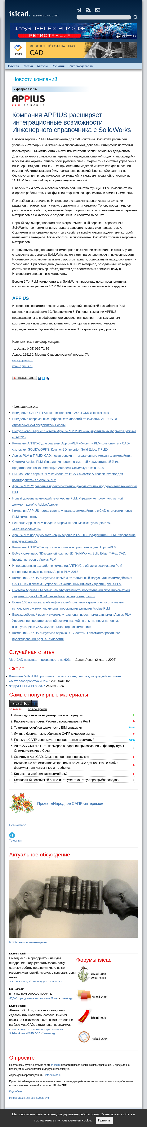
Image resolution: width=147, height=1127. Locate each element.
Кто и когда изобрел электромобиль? (41, 774)
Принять (104, 1120)
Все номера (17, 825)
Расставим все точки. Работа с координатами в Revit (52, 721)
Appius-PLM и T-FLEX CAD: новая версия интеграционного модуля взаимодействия (72, 455)
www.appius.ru (22, 366)
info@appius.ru (22, 360)
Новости (13, 66)
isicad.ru (55, 1064)
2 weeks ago (49, 1033)
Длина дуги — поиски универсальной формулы (48, 715)
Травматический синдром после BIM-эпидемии (48, 727)
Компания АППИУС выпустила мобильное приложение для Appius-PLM (64, 547)
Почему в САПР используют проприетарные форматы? (54, 740)
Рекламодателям (81, 66)
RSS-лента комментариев (28, 942)
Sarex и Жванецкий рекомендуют (28, 981)
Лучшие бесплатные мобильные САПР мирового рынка (54, 733)
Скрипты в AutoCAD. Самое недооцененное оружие (51, 757)
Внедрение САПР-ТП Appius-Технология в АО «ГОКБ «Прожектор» (60, 413)
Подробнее (15, 1091)
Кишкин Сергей (17, 953)
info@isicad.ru (53, 1075)
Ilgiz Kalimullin (16, 989)
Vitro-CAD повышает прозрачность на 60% (40, 660)
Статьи (28, 66)
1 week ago (56, 981)
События (58, 66)
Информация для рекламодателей (29, 1097)
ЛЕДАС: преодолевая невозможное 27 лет (33, 998)
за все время (37, 709)
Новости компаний (34, 79)
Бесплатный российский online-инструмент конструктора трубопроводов (66, 780)
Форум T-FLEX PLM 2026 (27, 686)
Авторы (42, 66)
